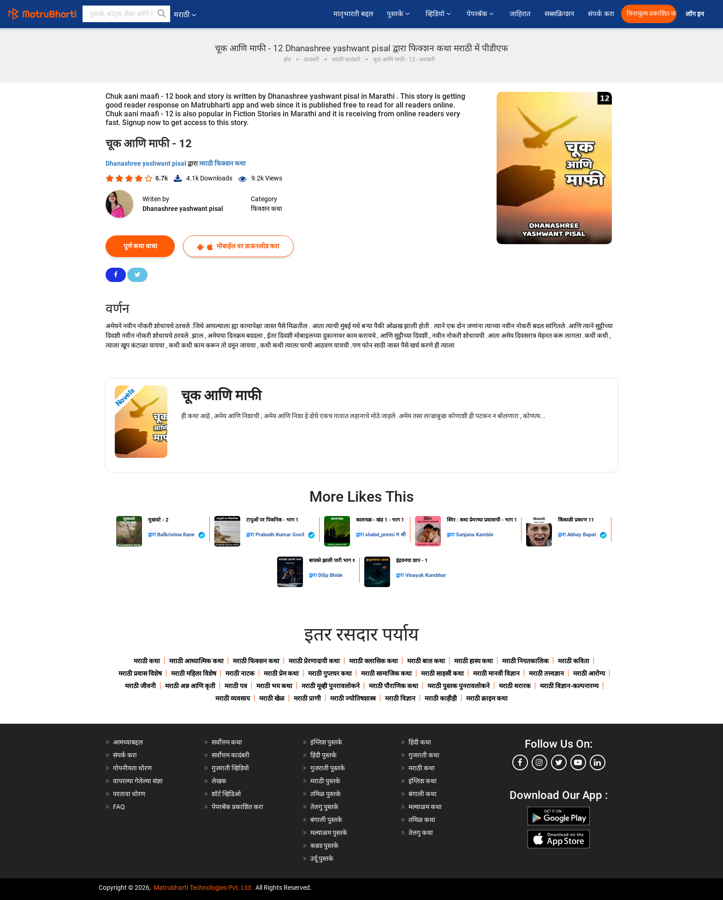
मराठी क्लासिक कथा (373, 661)
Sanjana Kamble (474, 535)
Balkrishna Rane (181, 535)
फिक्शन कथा (266, 208)
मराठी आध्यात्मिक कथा (196, 661)
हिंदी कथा (420, 742)
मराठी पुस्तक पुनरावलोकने (458, 686)
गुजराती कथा (424, 755)
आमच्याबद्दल (128, 742)
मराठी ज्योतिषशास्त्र (353, 698)
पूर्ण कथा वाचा (140, 246)
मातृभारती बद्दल (353, 14)
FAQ (119, 806)
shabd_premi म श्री (385, 535)
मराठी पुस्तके (325, 781)
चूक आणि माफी (221, 395)
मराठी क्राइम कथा (487, 698)
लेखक (219, 781)
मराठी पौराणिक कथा (393, 686)
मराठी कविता (573, 661)
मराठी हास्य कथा (473, 661)
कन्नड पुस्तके (324, 845)
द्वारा (152, 535)
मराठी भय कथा (274, 686)
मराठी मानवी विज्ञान (496, 673)
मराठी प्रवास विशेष (140, 673)
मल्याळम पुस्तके (328, 832)
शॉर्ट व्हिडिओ (226, 794)
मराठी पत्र (236, 686)
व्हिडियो (439, 14)
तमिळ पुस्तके (325, 794)
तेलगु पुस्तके (324, 806)
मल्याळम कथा (425, 806)
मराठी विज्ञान (400, 698)
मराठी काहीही (441, 698)
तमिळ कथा (422, 819)
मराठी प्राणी (307, 698)
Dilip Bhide (330, 575)
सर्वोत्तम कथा (227, 742)
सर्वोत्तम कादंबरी (230, 755)
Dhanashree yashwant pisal (147, 163)
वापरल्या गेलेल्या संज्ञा (138, 781)
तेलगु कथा (421, 832)
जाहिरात (520, 14)
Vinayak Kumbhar (425, 575)
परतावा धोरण (130, 794)
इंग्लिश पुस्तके (326, 742)
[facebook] (520, 762)
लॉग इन (696, 14)
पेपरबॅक (481, 14)
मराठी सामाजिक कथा (386, 673)
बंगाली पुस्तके (326, 819)
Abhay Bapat (587, 535)
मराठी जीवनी (140, 686)
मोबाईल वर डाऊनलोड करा (238, 246)
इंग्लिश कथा (423, 781)
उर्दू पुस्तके (321, 858)
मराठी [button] (185, 14)
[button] (162, 14)
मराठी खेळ (271, 698)
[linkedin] (597, 762)
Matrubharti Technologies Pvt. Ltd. (203, 887)
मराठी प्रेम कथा (281, 673)
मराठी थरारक (515, 686)
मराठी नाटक (240, 673)
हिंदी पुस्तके (323, 755)
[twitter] (559, 762)
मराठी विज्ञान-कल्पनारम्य (569, 686)
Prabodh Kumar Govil (285, 535)
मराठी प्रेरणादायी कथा (314, 661)
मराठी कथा (147, 661)
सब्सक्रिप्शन (559, 14)
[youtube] (578, 762)
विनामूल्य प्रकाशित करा (651, 13)
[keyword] (126, 14)
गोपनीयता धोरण (132, 768)
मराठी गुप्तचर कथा (330, 673)
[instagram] (539, 762)
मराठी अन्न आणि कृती (190, 686)
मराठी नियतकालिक (525, 661)
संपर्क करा (601, 14)
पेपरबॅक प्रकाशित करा (237, 806)
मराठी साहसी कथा (442, 673)
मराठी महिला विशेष (193, 673)
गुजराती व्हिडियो (230, 768)
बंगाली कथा (423, 794)
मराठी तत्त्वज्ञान (546, 673)
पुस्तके (399, 14)
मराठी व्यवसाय (232, 698)
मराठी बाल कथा (426, 661)
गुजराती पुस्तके (327, 768)
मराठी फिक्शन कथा (222, 163)
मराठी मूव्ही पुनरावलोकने (331, 686)
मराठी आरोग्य (589, 673)
